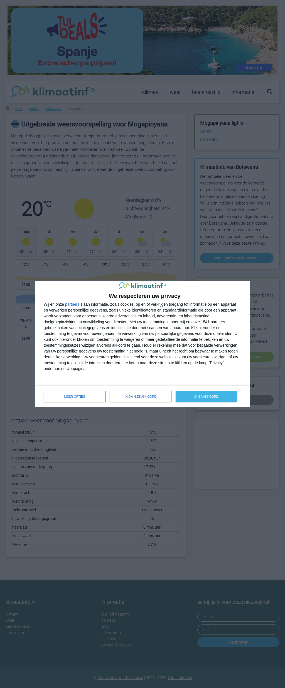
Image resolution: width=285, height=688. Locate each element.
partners (72, 304)
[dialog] (142, 344)
